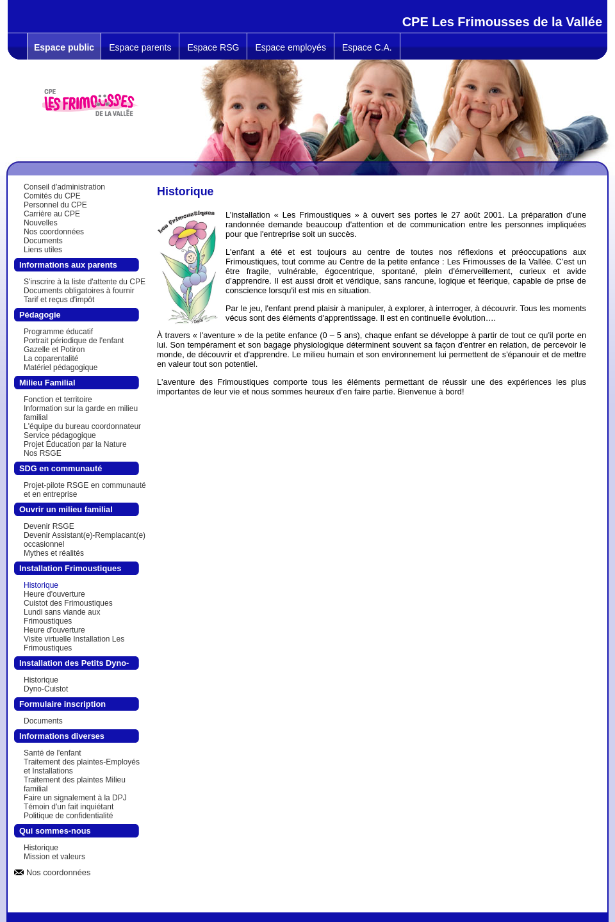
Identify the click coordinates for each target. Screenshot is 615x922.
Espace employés (290, 47)
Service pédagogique (60, 435)
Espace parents (140, 47)
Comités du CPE (52, 195)
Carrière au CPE (52, 213)
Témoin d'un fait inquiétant (68, 806)
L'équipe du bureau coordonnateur (82, 426)
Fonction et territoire (58, 399)
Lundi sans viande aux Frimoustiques (62, 617)
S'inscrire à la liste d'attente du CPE (84, 281)
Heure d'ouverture (54, 594)
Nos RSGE (43, 453)
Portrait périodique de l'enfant (74, 340)
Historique (41, 585)
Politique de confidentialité (68, 815)
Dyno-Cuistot (46, 688)
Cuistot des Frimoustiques (68, 603)
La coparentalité (51, 358)
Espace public (64, 47)
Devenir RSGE (49, 526)
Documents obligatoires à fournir (79, 290)
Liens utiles (43, 249)
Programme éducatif (58, 331)
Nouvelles (41, 222)
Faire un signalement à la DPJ (75, 797)
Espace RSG (213, 47)
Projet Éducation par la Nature (75, 444)
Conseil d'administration (64, 186)
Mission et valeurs (54, 856)
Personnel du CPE (55, 204)
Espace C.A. (367, 47)
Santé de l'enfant (52, 752)
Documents (43, 240)
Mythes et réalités (54, 553)
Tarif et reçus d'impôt (59, 299)
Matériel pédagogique (60, 367)
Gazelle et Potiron (54, 349)
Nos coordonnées (54, 231)
